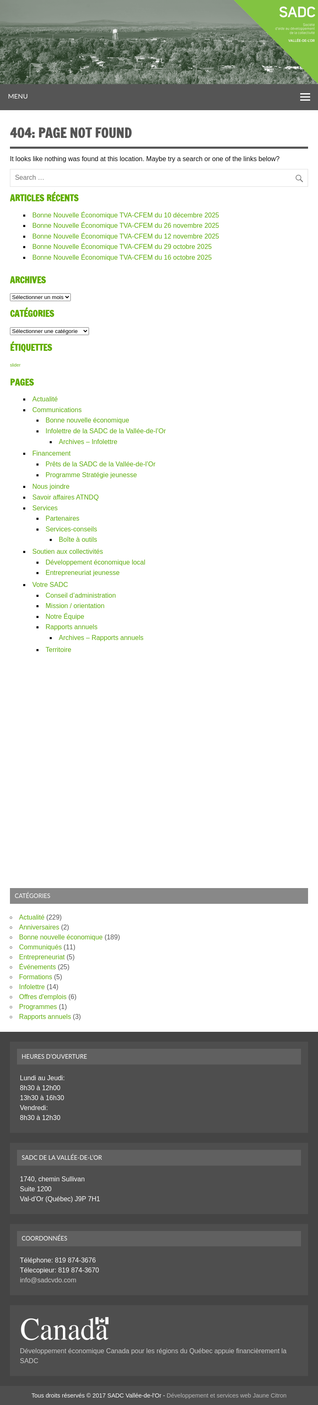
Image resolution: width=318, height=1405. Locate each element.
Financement (51, 453)
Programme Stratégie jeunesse (91, 474)
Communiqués (40, 947)
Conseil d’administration (81, 595)
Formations (35, 976)
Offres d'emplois (43, 996)
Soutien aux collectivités (67, 551)
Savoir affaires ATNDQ (65, 497)
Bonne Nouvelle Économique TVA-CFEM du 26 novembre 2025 (125, 225)
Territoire (58, 649)
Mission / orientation (75, 605)
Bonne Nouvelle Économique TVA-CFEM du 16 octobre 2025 (122, 257)
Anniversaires (39, 927)
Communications (57, 409)
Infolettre (32, 986)
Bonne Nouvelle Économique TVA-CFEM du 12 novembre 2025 (125, 236)
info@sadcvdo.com (48, 1280)
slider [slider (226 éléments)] (15, 364)
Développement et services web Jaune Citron (227, 1395)
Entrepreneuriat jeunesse (83, 572)
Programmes (38, 1006)
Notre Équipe (65, 616)
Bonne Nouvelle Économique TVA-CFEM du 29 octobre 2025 (122, 246)
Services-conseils (71, 529)
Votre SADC (50, 584)
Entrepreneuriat (42, 957)
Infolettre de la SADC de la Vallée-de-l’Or (106, 431)
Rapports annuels (71, 626)
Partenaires (63, 518)
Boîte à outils (78, 539)
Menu (18, 96)
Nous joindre (51, 486)
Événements (37, 966)
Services (45, 508)
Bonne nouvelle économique (87, 420)
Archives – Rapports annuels (101, 637)
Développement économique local (95, 562)
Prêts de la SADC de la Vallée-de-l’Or (101, 464)
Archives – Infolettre (88, 441)
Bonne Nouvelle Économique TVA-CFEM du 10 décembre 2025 (125, 215)
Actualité (45, 399)
